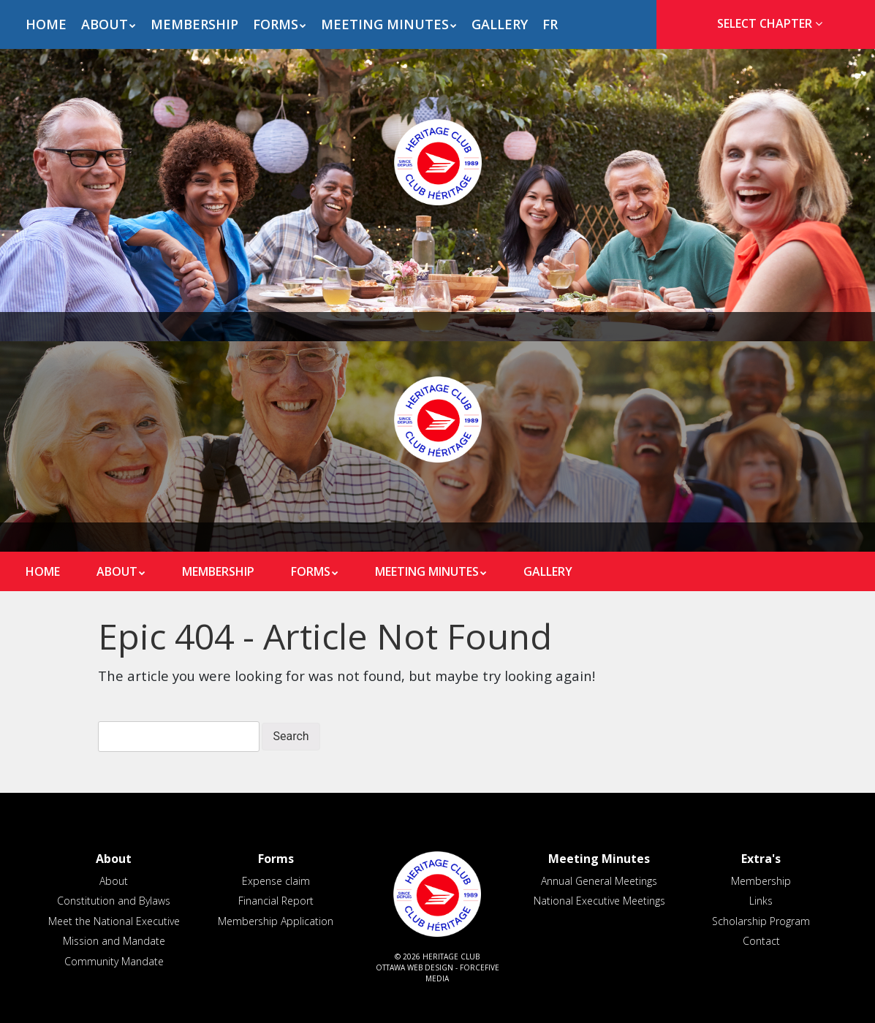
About (104, 24)
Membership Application (275, 921)
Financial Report (276, 901)
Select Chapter (772, 23)
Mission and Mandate (114, 941)
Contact (761, 941)
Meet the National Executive (114, 921)
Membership (194, 24)
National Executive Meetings (599, 901)
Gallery (499, 24)
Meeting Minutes (385, 24)
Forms (275, 24)
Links (761, 901)
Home (46, 24)
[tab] (765, 23)
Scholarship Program (761, 921)
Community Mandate (114, 961)
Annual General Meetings (599, 881)
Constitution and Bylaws (113, 901)
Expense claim (276, 881)
